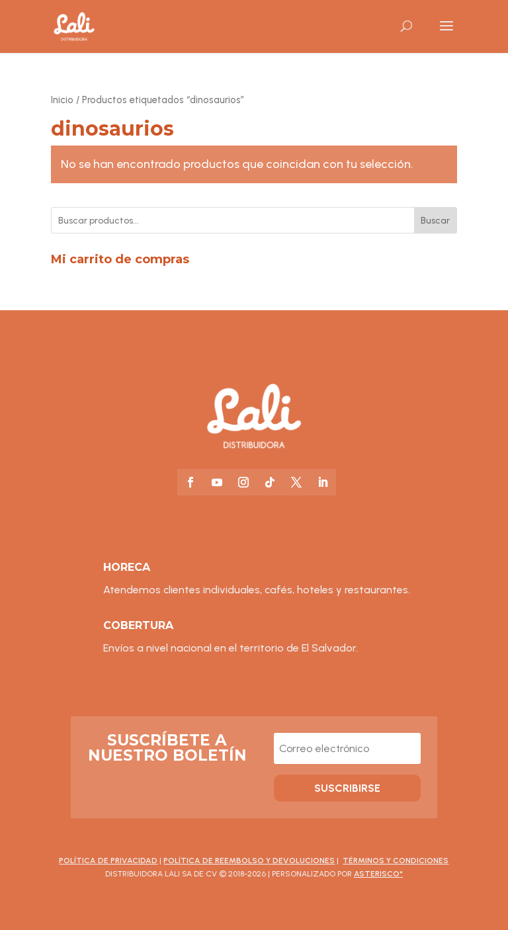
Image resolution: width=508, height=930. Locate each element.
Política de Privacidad (108, 860)
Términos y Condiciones (395, 860)
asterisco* (378, 873)
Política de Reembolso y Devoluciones (249, 860)
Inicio (62, 100)
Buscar (435, 220)
